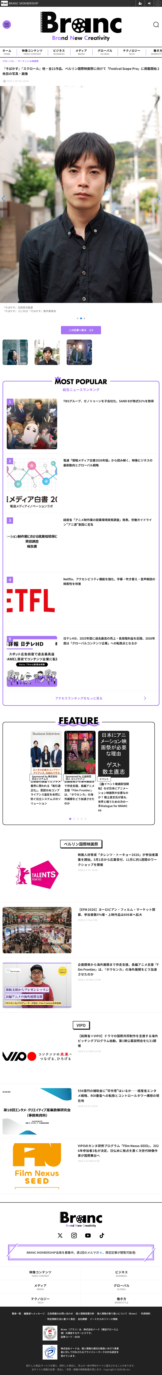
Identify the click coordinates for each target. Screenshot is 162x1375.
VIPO (81, 1025)
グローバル (105, 52)
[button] (24, 198)
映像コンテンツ (32, 52)
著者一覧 (16, 1313)
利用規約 (145, 1313)
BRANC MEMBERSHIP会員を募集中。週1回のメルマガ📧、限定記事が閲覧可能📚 (81, 1252)
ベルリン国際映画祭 (81, 844)
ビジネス (59, 52)
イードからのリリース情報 (103, 1319)
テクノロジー (131, 52)
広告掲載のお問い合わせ (60, 1313)
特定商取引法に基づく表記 (61, 1319)
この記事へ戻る (81, 330)
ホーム (7, 52)
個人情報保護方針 (85, 1313)
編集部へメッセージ (34, 1313)
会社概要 (82, 1319)
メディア (81, 52)
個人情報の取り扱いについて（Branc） (117, 1313)
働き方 (121, 1300)
